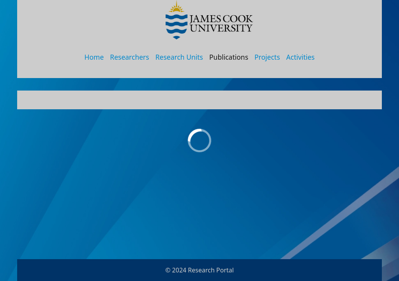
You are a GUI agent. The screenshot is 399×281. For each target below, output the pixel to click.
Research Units (179, 57)
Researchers (129, 57)
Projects (267, 57)
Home (94, 57)
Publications (228, 57)
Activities (300, 57)
